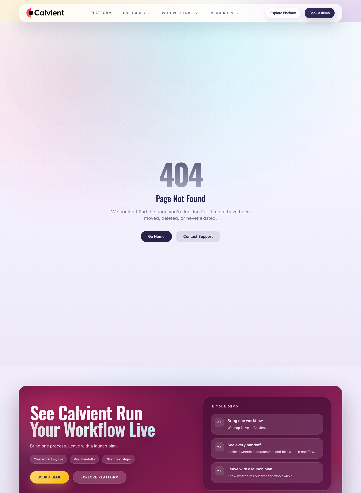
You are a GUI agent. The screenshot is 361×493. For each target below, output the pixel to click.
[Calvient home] (45, 13)
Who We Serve (180, 13)
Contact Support (198, 236)
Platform (101, 13)
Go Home (156, 236)
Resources (224, 13)
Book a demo (319, 13)
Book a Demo (49, 477)
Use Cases (137, 13)
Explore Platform (283, 13)
